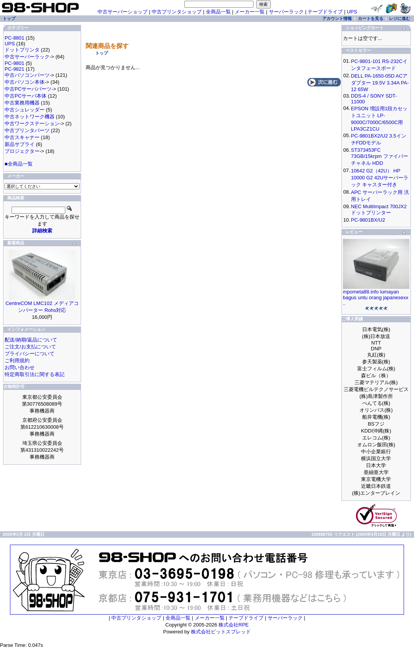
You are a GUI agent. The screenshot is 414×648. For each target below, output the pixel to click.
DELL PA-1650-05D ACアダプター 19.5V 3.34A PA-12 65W (380, 82)
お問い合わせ (20, 367)
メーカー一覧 (250, 12)
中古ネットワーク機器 (30, 116)
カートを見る (370, 18)
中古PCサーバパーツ (28, 89)
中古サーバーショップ (122, 12)
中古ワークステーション (32, 123)
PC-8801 (14, 38)
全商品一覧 (218, 12)
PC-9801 (14, 63)
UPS (352, 12)
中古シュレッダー (25, 110)
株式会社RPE (234, 625)
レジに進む (399, 18)
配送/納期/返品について (31, 340)
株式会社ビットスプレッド (221, 632)
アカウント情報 (337, 18)
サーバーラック (286, 12)
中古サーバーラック (27, 57)
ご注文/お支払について (30, 347)
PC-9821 (14, 69)
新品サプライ (20, 144)
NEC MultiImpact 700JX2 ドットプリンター (379, 209)
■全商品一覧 (19, 164)
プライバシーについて (30, 353)
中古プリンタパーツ (27, 130)
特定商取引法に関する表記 (35, 374)
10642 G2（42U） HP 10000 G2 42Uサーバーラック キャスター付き (380, 177)
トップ (101, 53)
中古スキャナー (22, 137)
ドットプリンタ (22, 50)
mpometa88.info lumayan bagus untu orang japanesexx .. (376, 297)
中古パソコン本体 (25, 82)
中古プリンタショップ (177, 12)
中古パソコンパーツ (27, 75)
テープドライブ (325, 12)
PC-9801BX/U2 (368, 220)
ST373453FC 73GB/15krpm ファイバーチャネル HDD (379, 156)
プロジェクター (22, 151)
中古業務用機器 (22, 103)
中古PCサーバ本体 (25, 96)
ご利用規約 (17, 360)
